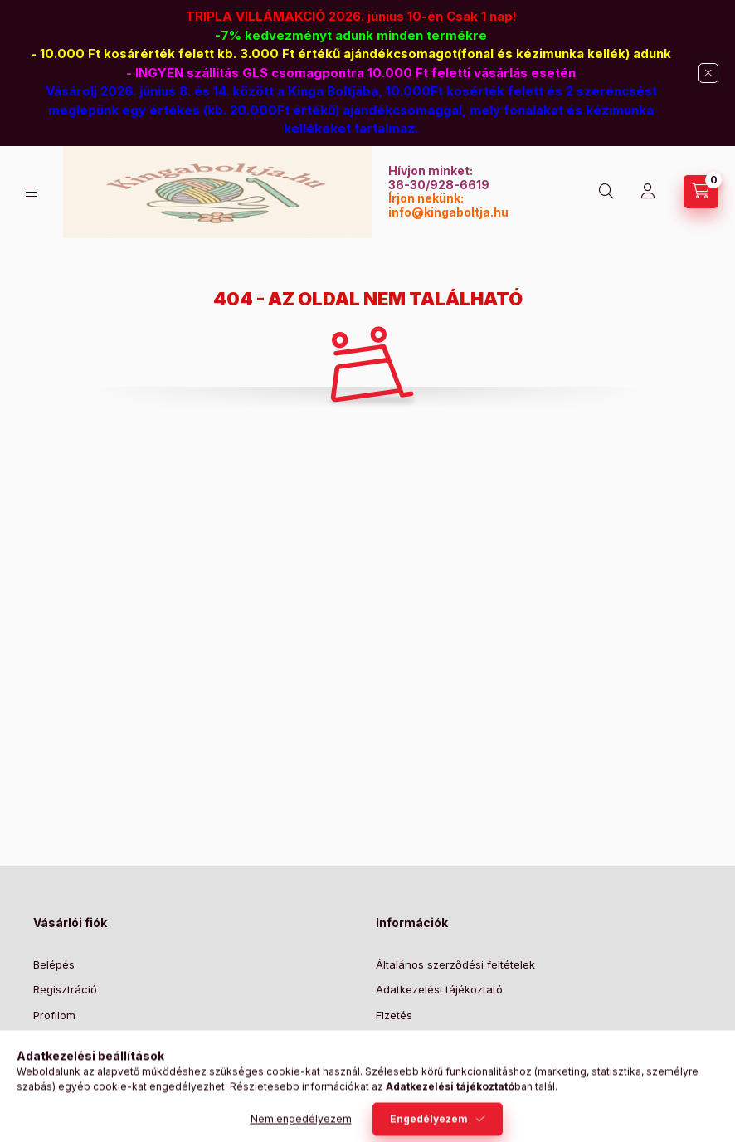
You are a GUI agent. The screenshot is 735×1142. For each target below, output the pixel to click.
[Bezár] (708, 73)
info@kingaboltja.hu (448, 212)
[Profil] (647, 191)
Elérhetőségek (413, 1065)
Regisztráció (65, 989)
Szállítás (397, 1040)
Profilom (54, 1015)
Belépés (54, 964)
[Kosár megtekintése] (701, 191)
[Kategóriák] (31, 192)
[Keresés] (606, 191)
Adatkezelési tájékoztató (439, 989)
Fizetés (394, 1015)
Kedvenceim (64, 1065)
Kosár (47, 1040)
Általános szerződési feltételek (455, 964)
